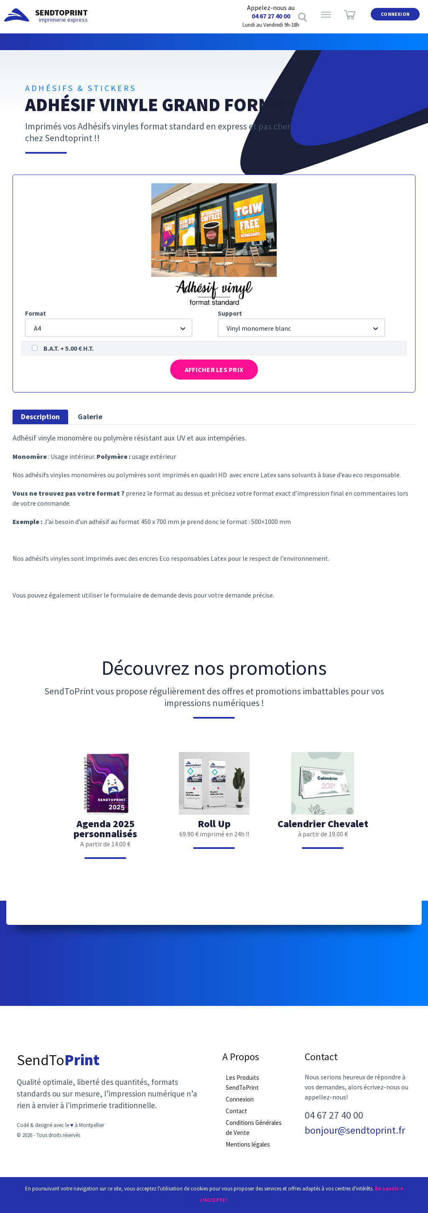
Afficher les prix (213, 371)
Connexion (395, 16)
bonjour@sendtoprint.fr (355, 1134)
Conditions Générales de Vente (254, 1132)
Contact (236, 1115)
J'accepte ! (214, 1199)
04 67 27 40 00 (271, 16)
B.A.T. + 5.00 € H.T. (68, 348)
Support (230, 313)
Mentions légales (248, 1148)
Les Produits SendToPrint (242, 1087)
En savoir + (389, 1187)
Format (35, 313)
